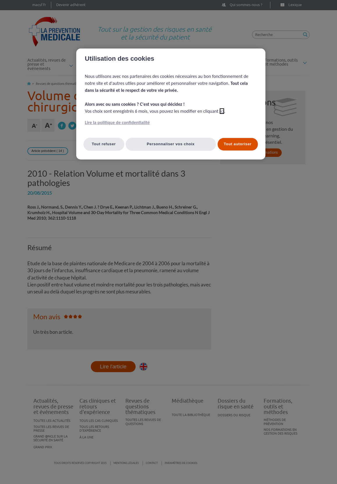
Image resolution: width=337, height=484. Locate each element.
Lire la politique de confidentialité (117, 122)
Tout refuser (104, 144)
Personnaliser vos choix (171, 144)
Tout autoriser (238, 144)
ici (222, 111)
